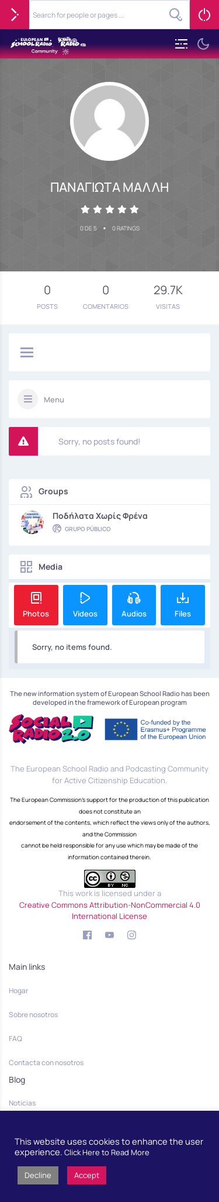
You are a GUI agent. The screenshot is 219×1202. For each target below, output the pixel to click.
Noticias (22, 1103)
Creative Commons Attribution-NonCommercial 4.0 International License (109, 911)
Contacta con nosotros (46, 1062)
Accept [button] (86, 1175)
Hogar (18, 991)
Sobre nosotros (33, 1015)
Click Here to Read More (107, 1152)
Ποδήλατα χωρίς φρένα (100, 516)
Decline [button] (38, 1175)
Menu (54, 399)
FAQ (15, 1038)
